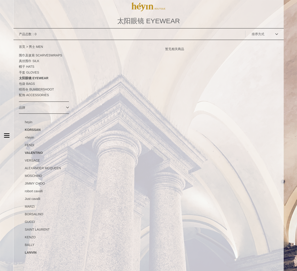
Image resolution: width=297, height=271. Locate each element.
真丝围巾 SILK (29, 61)
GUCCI (30, 222)
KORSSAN (33, 130)
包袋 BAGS (27, 84)
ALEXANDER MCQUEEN (43, 168)
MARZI (30, 206)
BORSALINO (34, 214)
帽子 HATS (26, 66)
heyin (28, 122)
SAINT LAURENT (37, 229)
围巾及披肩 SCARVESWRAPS (40, 55)
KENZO (30, 237)
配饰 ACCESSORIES (34, 95)
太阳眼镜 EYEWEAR (33, 78)
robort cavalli (34, 191)
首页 (22, 47)
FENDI (29, 145)
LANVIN (31, 252)
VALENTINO (34, 153)
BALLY (29, 245)
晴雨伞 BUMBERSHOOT (36, 89)
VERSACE (32, 160)
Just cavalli (32, 199)
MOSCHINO (33, 176)
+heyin (29, 137)
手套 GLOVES (29, 72)
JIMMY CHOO (35, 183)
